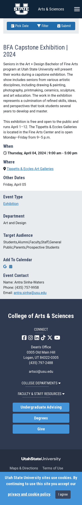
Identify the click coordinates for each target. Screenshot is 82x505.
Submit (64, 26)
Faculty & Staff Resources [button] (41, 394)
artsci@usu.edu (41, 371)
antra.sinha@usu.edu (30, 293)
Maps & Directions (24, 468)
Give (41, 429)
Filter (43, 26)
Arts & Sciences (51, 9)
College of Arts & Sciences (41, 316)
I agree (63, 494)
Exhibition (11, 204)
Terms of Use (52, 468)
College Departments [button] (41, 383)
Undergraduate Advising (41, 407)
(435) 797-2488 (41, 363)
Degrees (41, 418)
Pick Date (20, 26)
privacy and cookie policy (29, 494)
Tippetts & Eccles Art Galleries (30, 169)
